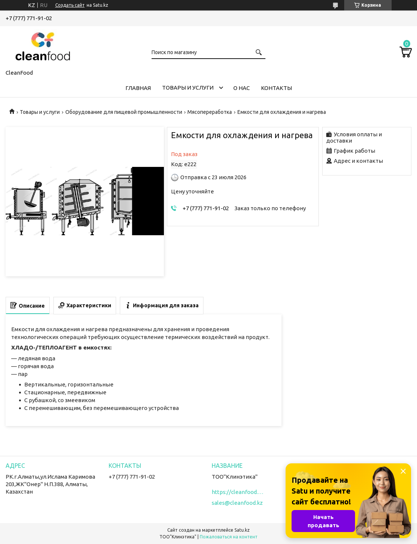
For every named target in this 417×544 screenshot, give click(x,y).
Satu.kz (242, 530)
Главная (138, 88)
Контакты (276, 88)
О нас (241, 88)
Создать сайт (70, 5)
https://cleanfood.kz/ (238, 492)
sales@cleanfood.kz (237, 503)
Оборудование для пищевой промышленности (123, 112)
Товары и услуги (188, 87)
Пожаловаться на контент (229, 536)
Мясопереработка (209, 112)
